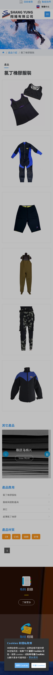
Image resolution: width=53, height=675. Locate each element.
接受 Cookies (22, 665)
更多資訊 (33, 657)
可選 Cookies (38, 665)
